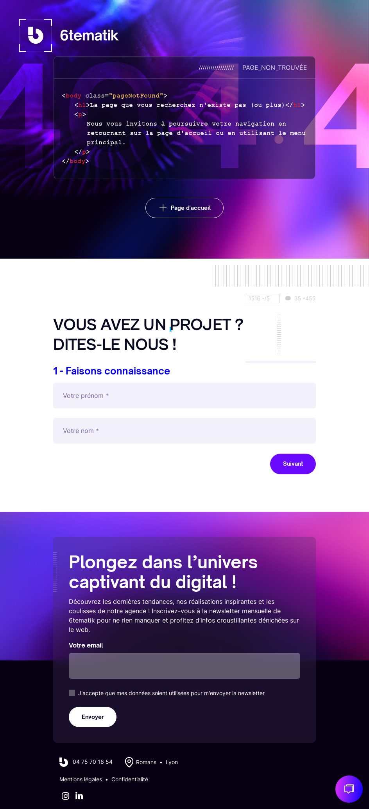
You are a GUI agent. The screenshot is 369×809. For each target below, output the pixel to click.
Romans (146, 762)
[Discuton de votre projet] (349, 789)
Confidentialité (129, 779)
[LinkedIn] (79, 796)
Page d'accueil (191, 207)
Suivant (293, 463)
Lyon (172, 762)
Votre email (86, 645)
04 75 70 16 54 (93, 761)
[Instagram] (65, 796)
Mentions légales (80, 779)
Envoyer (93, 716)
